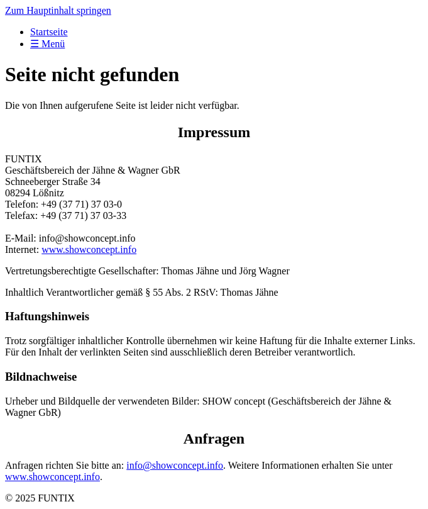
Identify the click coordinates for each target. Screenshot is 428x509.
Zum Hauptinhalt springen (58, 10)
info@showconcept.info (174, 465)
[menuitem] (226, 32)
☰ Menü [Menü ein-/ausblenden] (47, 43)
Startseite (49, 31)
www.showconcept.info (88, 249)
